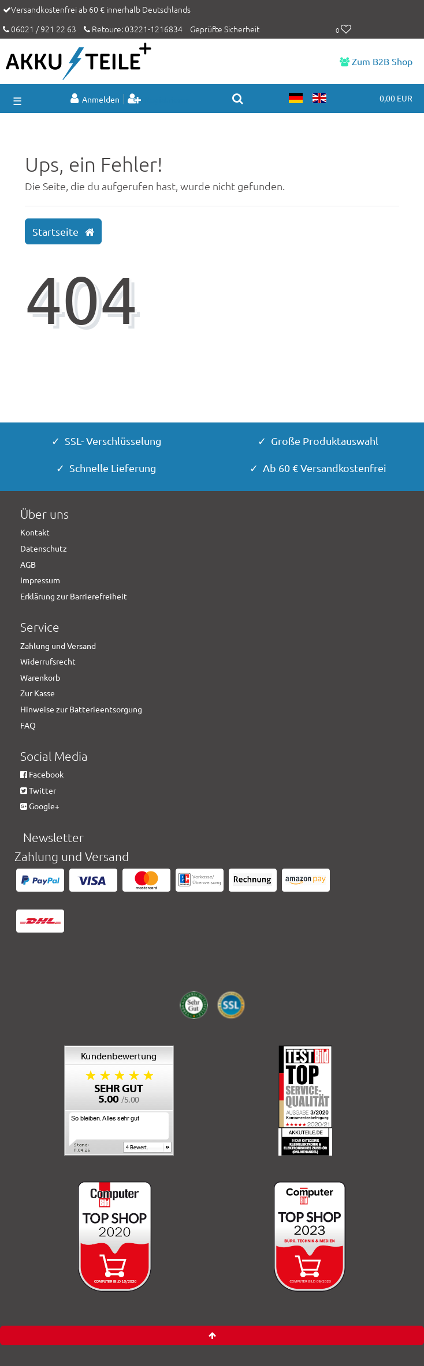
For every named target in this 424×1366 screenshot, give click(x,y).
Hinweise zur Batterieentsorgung (81, 709)
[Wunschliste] (343, 30)
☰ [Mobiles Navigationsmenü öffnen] (17, 101)
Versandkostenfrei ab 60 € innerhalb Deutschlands (101, 9)
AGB (28, 564)
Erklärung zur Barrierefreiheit (73, 596)
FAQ (28, 725)
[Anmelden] (96, 99)
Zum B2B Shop (376, 61)
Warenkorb (40, 677)
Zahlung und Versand (58, 645)
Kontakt (35, 532)
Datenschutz (43, 548)
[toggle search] (237, 98)
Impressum (40, 580)
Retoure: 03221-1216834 (133, 29)
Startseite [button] (63, 231)
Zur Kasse (37, 693)
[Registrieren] (159, 99)
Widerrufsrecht (48, 661)
